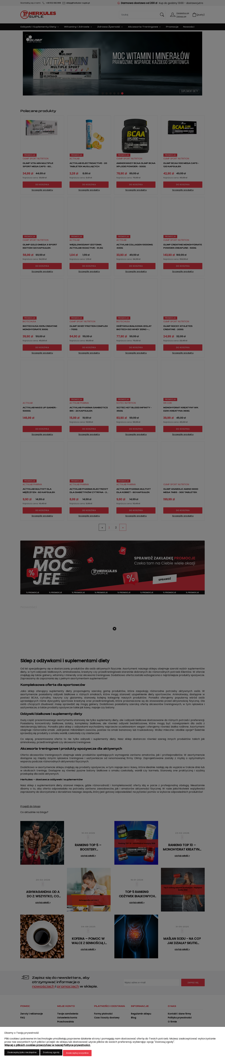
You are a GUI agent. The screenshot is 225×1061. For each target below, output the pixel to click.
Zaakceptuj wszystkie (77, 1053)
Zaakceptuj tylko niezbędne (22, 1053)
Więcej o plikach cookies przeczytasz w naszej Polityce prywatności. (47, 1046)
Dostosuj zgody (51, 1053)
